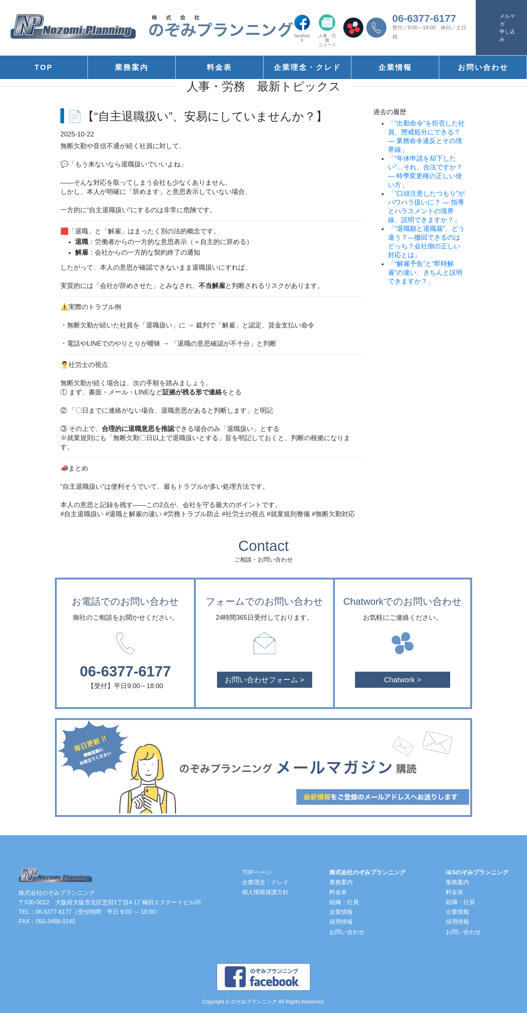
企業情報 (395, 67)
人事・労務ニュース (327, 30)
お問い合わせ (483, 67)
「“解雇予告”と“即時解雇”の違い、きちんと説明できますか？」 (425, 272)
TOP (44, 67)
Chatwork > (402, 680)
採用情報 (341, 922)
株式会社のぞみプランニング (367, 872)
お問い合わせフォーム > (264, 680)
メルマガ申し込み (507, 27)
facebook (302, 28)
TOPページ (257, 872)
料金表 (219, 67)
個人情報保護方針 (265, 892)
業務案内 (132, 67)
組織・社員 (344, 902)
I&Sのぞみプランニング (477, 872)
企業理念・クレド (307, 67)
